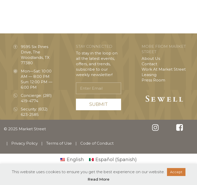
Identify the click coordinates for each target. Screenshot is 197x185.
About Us (151, 58)
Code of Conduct (97, 143)
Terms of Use (59, 143)
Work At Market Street (164, 69)
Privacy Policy (24, 143)
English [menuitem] (75, 159)
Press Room (153, 80)
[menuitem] (72, 159)
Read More (99, 179)
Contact (149, 63)
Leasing (149, 74)
